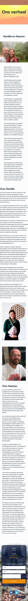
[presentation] (11, 576)
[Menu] (25, 2)
